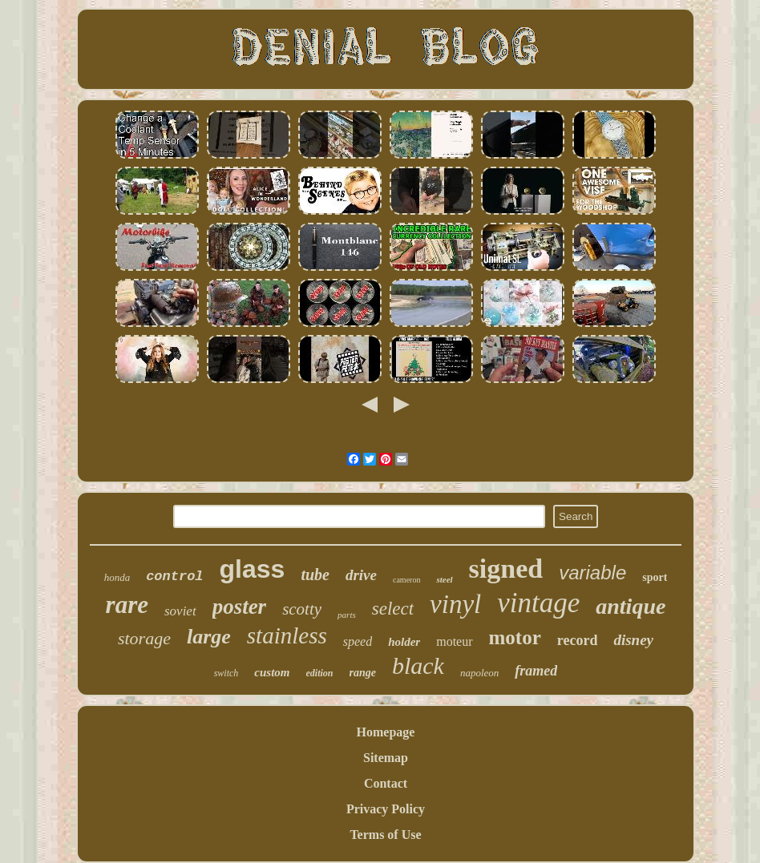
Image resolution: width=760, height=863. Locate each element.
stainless (287, 635)
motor (515, 637)
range (363, 673)
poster (239, 607)
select (393, 609)
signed (506, 568)
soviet (180, 611)
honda (117, 577)
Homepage (386, 732)
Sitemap (385, 757)
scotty (301, 609)
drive (361, 575)
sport (654, 577)
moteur (454, 641)
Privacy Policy (385, 809)
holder (404, 641)
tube (315, 574)
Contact (385, 783)
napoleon (479, 673)
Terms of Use (385, 834)
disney (633, 639)
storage (144, 638)
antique (630, 606)
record (577, 640)
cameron (406, 579)
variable (592, 572)
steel (444, 579)
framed (536, 671)
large (209, 636)
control (174, 576)
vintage (538, 603)
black (418, 665)
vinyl (455, 604)
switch (226, 673)
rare (127, 605)
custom (271, 672)
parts (347, 614)
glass (252, 568)
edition (320, 673)
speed (357, 641)
